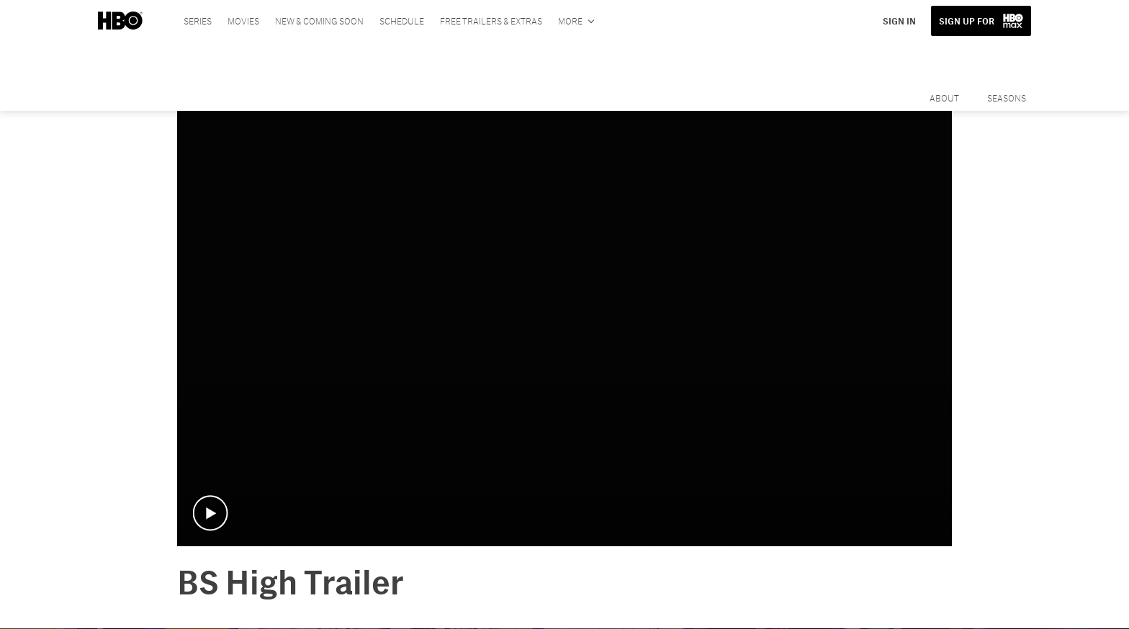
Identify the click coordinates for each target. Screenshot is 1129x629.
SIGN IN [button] (899, 21)
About (944, 98)
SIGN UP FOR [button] (966, 21)
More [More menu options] (570, 21)
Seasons (1006, 98)
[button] (210, 513)
